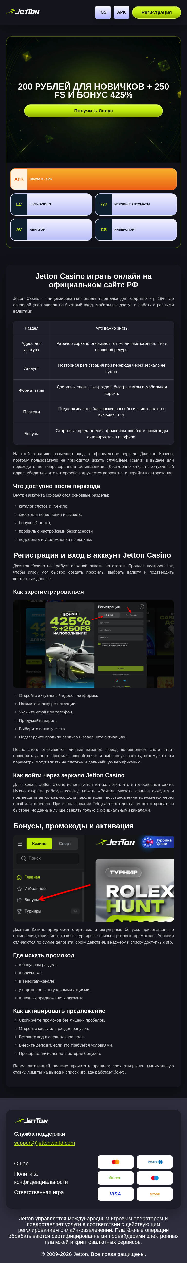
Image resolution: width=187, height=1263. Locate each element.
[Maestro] (155, 1178)
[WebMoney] (155, 1162)
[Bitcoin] (155, 1194)
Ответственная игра (39, 1192)
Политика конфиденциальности (41, 1178)
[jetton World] (23, 12)
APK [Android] (121, 12)
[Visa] (116, 1194)
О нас (21, 1164)
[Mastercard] (116, 1162)
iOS (102, 12)
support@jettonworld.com (44, 1143)
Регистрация (156, 12)
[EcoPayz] (116, 1178)
